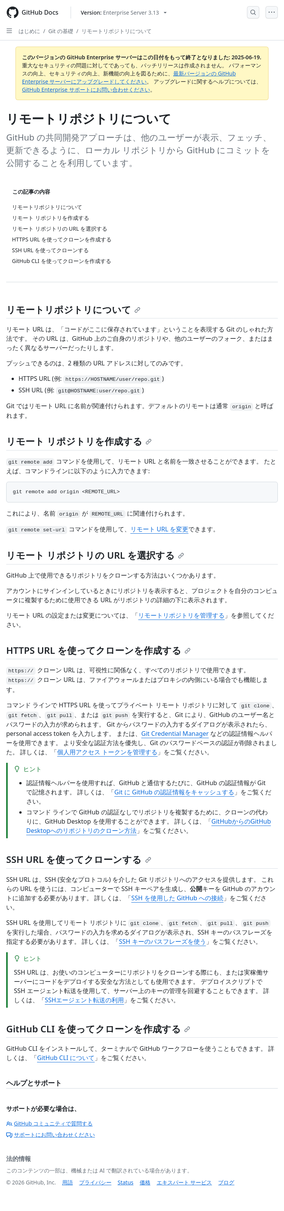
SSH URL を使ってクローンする (78, 859)
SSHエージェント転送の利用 (84, 1000)
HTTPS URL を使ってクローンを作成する (98, 650)
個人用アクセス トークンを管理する (107, 752)
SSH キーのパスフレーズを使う (162, 941)
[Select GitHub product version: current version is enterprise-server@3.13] (123, 12)
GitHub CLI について (66, 1058)
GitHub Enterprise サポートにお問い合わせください (86, 89)
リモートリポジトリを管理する (181, 615)
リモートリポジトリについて (116, 31)
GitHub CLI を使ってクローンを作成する (98, 1028)
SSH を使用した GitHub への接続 (177, 898)
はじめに (29, 31)
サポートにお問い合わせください (50, 1134)
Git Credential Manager (175, 733)
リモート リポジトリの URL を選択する (95, 555)
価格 (145, 1182)
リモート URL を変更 (159, 529)
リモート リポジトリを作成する (79, 441)
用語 (67, 1182)
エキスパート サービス (184, 1182)
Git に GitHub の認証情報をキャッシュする (174, 792)
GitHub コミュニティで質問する (49, 1123)
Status (126, 1182)
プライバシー (95, 1182)
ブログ (226, 1182)
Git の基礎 (60, 31)
